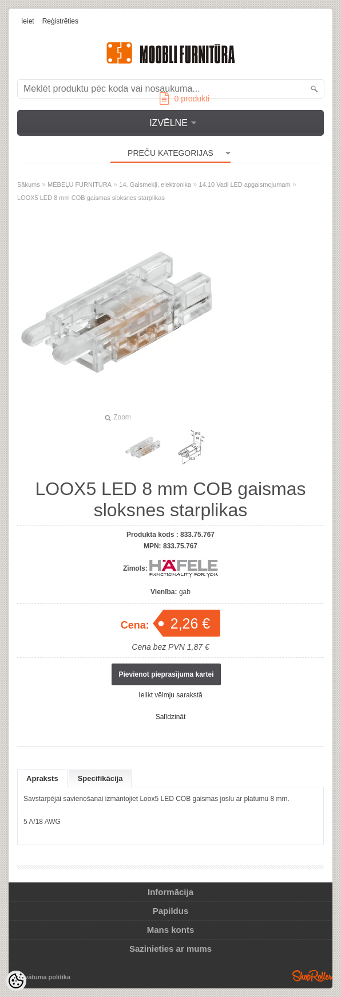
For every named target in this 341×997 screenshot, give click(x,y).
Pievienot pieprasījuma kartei (165, 674)
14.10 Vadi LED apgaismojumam (245, 184)
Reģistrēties (60, 21)
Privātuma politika (43, 977)
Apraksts (42, 778)
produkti (184, 98)
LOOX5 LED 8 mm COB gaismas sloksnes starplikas (91, 197)
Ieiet (27, 21)
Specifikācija (100, 778)
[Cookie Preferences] (16, 981)
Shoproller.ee (312, 976)
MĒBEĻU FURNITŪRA (79, 184)
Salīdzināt (171, 717)
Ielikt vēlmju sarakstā (170, 695)
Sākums (28, 184)
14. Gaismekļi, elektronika (155, 184)
